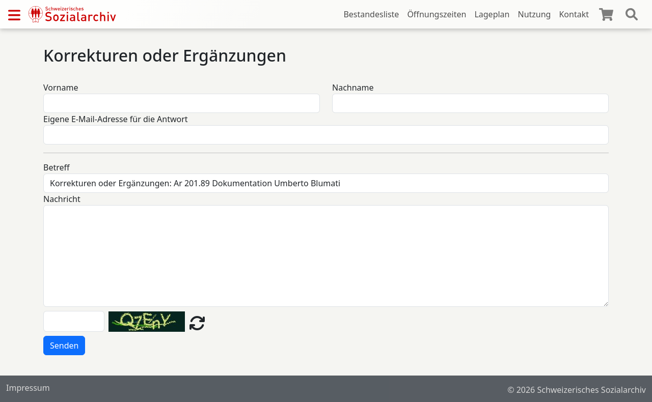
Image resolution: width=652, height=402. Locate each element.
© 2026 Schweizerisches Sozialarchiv (576, 389)
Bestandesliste (371, 14)
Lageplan (491, 14)
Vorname (60, 87)
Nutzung (534, 14)
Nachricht (61, 199)
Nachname (353, 87)
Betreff (56, 167)
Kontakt (574, 14)
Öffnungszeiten (436, 14)
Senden (64, 345)
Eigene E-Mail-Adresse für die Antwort (115, 119)
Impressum (28, 387)
